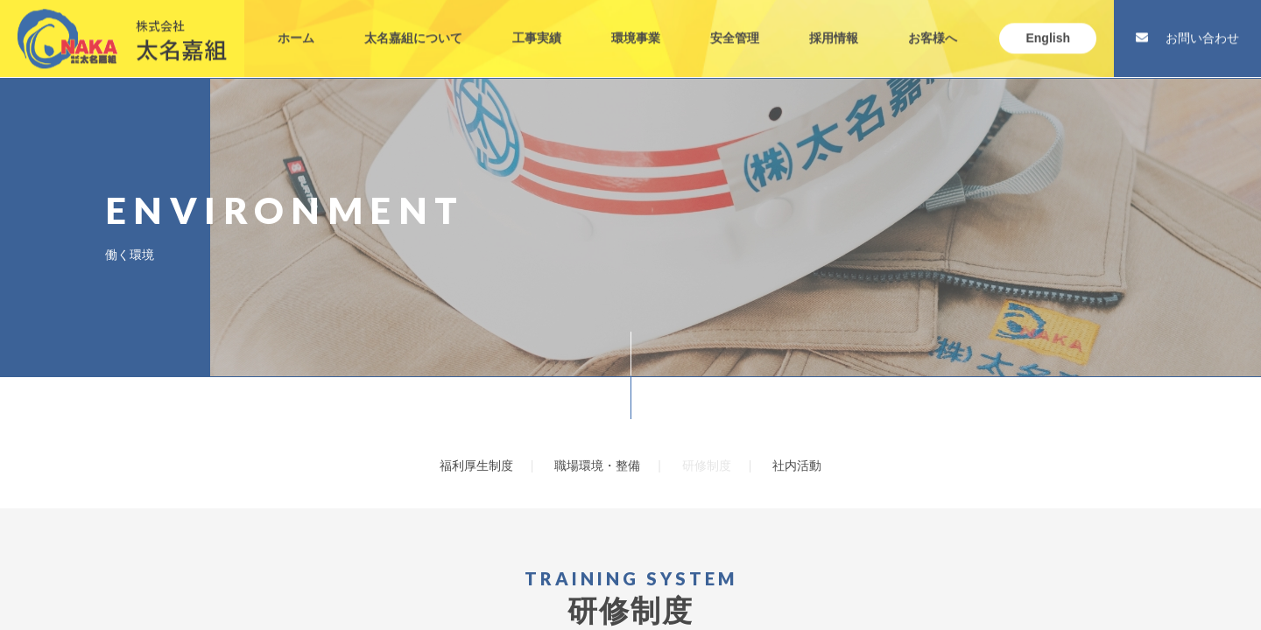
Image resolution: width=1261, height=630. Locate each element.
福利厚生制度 (476, 465)
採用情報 (833, 25)
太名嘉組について (413, 25)
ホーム (296, 25)
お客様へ (932, 25)
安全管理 (734, 25)
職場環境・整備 (597, 465)
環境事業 (635, 25)
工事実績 (536, 25)
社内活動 (796, 465)
